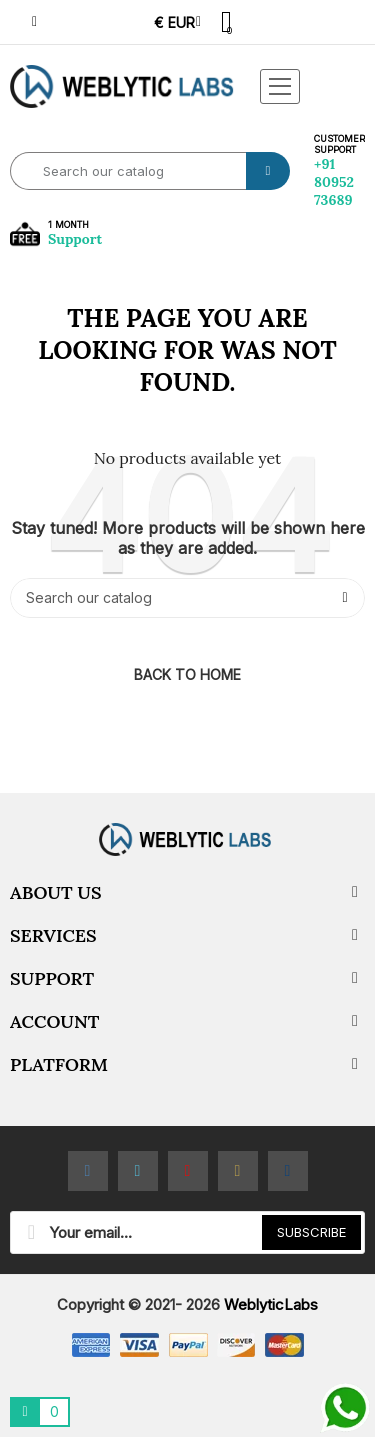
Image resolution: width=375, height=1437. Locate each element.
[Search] (187, 598)
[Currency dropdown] (177, 22)
